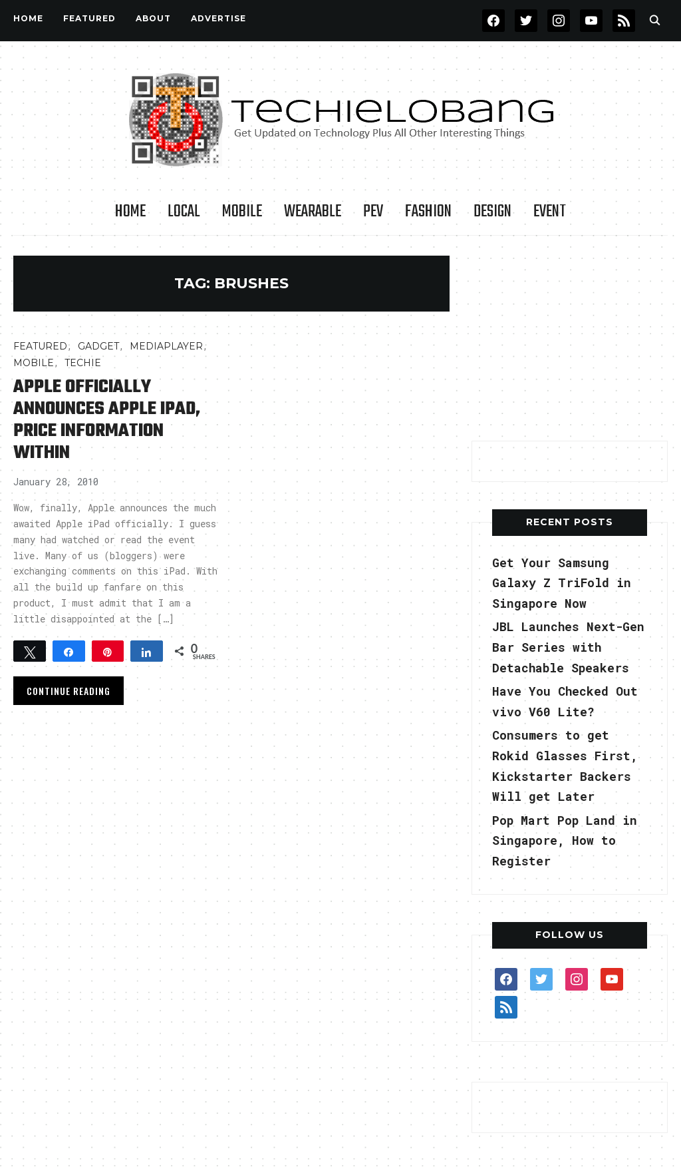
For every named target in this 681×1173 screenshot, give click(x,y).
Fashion (428, 211)
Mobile (242, 211)
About (153, 18)
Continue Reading (68, 691)
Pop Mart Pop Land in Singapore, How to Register (564, 840)
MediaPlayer (166, 346)
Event (549, 211)
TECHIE (83, 363)
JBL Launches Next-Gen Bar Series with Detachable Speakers (568, 646)
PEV (373, 211)
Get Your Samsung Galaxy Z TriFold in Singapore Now (561, 583)
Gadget (98, 346)
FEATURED (89, 18)
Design (492, 211)
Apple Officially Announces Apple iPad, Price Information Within (106, 420)
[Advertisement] (571, 339)
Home (28, 18)
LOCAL (184, 211)
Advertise (218, 18)
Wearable (312, 211)
